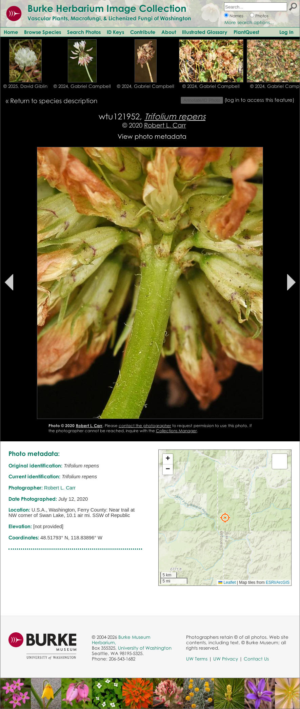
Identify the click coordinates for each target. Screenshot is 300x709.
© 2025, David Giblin (25, 86)
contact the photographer (145, 425)
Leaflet (227, 582)
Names (236, 15)
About (168, 32)
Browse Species (42, 32)
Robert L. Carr (165, 125)
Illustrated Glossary (204, 32)
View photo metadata (152, 136)
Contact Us (256, 659)
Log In (286, 32)
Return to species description (53, 100)
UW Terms (196, 659)
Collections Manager (176, 430)
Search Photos (84, 32)
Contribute (142, 32)
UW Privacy (225, 659)
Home (11, 32)
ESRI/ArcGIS (277, 582)
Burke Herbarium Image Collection (106, 8)
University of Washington (145, 648)
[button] (225, 517)
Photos (261, 15)
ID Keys (115, 32)
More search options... (249, 22)
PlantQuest (246, 32)
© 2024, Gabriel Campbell (82, 86)
